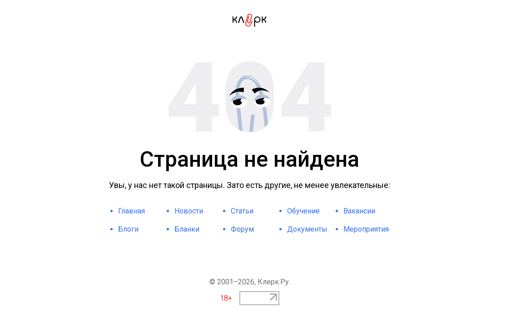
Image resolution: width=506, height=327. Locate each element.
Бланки (186, 229)
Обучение (303, 211)
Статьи (242, 211)
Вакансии (359, 211)
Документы (307, 229)
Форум (242, 229)
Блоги (128, 229)
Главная (131, 211)
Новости (188, 211)
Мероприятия (366, 229)
